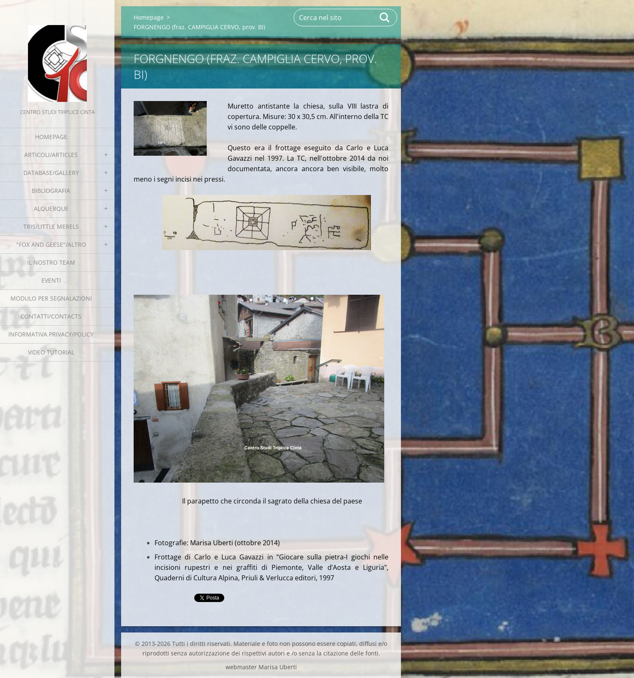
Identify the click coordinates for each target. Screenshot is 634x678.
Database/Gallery (51, 173)
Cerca (385, 17)
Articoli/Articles (51, 155)
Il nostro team (51, 262)
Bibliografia (51, 191)
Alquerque (51, 209)
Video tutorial (51, 352)
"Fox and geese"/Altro (51, 244)
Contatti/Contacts (50, 316)
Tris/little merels (51, 226)
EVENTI (51, 280)
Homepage (51, 137)
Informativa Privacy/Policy (51, 334)
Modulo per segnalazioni (51, 298)
